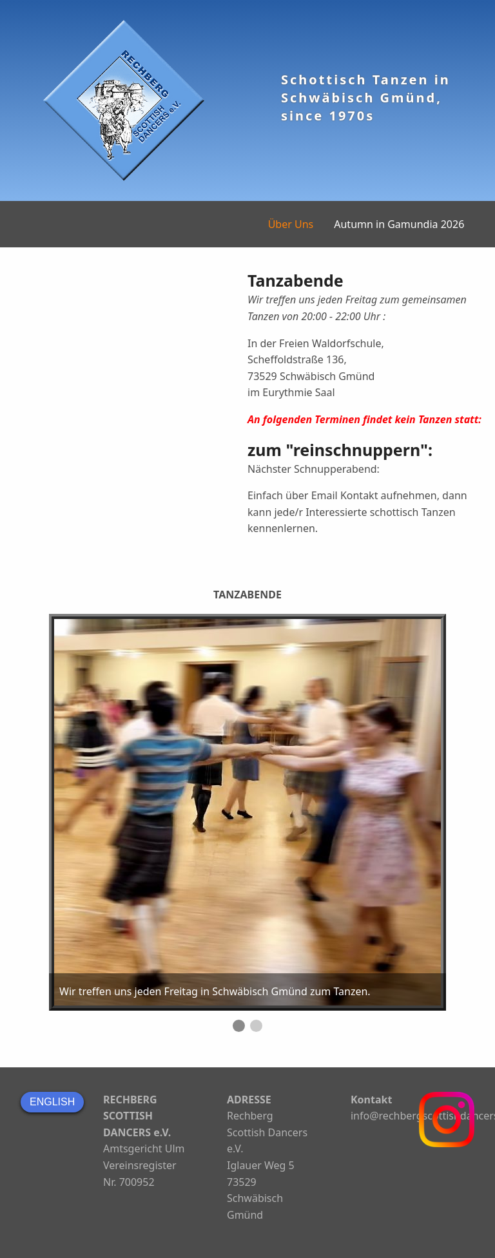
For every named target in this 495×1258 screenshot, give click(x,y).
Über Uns (291, 224)
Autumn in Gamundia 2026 (399, 224)
